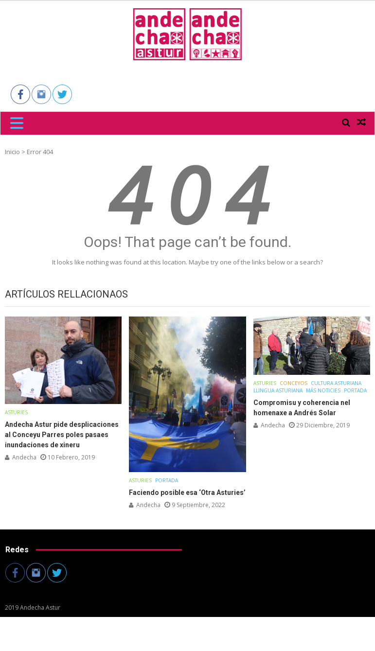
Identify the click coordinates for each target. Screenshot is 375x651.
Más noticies (323, 390)
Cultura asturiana (336, 383)
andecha (24, 457)
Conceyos (293, 383)
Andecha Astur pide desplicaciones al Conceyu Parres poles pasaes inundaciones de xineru (62, 435)
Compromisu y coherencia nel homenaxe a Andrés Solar (301, 408)
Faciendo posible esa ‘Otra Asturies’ (187, 492)
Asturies (16, 412)
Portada (166, 480)
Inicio (12, 151)
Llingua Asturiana (278, 390)
